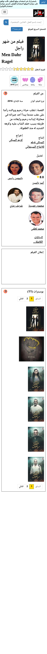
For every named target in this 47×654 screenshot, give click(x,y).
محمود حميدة (36, 205)
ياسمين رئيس (15, 178)
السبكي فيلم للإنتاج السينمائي (34, 144)
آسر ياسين (38, 183)
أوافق (43, 2)
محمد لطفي (37, 228)
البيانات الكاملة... (38, 240)
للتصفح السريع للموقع (37, 29)
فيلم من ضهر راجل (13, 45)
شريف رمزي (16, 205)
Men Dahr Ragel (11, 58)
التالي (21, 299)
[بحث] (6, 22)
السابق (38, 299)
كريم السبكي (16, 140)
